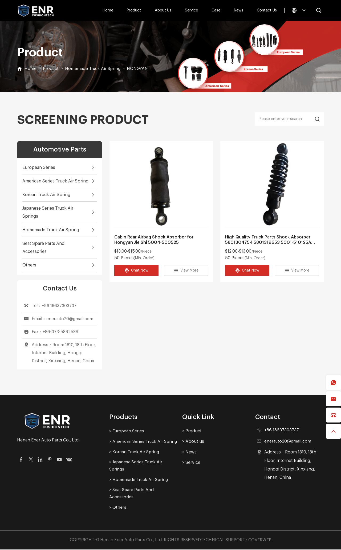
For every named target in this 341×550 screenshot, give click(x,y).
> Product (192, 431)
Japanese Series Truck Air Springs (47, 212)
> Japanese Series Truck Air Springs (136, 466)
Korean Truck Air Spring (46, 195)
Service (191, 10)
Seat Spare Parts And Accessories (43, 247)
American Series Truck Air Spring (55, 181)
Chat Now (136, 271)
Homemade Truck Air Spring (93, 68)
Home (108, 10)
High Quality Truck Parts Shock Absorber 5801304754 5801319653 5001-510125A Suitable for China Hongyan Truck (268, 240)
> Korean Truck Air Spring (134, 452)
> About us (193, 441)
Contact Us (267, 10)
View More (186, 271)
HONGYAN (138, 68)
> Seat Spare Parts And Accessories (131, 493)
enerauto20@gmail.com (70, 319)
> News (189, 452)
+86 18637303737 (59, 306)
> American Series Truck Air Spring (143, 441)
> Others (117, 507)
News (238, 10)
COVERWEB (259, 540)
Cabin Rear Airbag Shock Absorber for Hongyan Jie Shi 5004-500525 (153, 240)
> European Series (127, 431)
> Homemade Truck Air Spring (139, 480)
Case (215, 10)
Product (134, 10)
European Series (38, 167)
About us (163, 10)
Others (29, 265)
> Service (191, 462)
